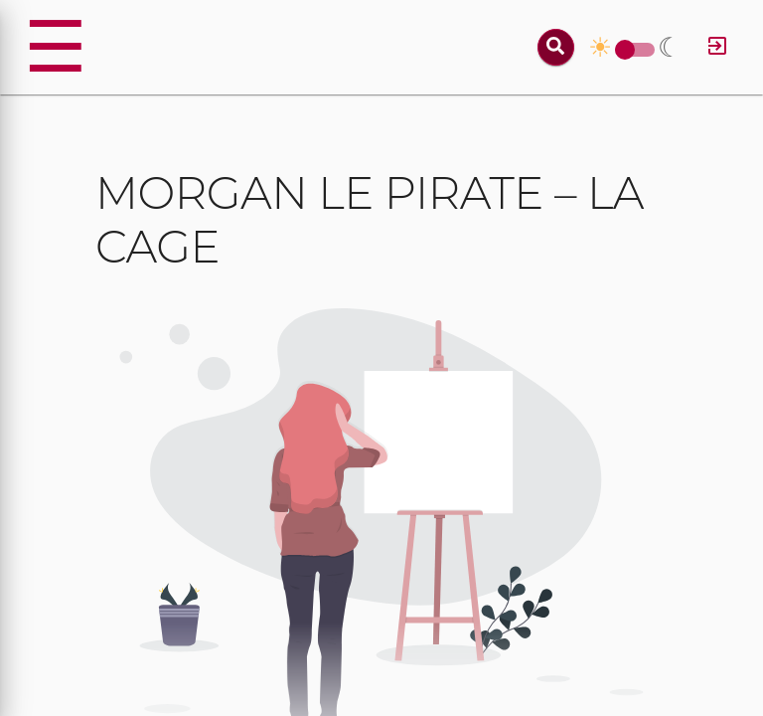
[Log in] (717, 47)
